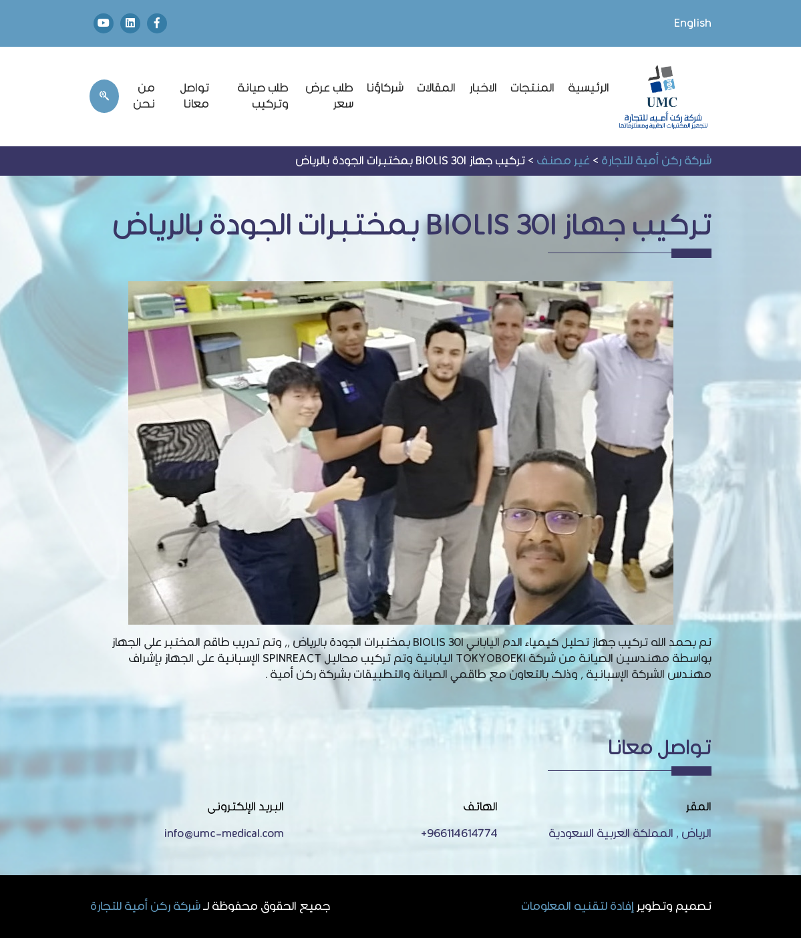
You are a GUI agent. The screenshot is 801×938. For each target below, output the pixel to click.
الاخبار (483, 87)
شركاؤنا (385, 87)
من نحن (144, 95)
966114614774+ (459, 834)
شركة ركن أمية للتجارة (145, 907)
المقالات (436, 87)
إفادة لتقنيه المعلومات (577, 907)
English (692, 23)
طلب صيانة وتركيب (263, 95)
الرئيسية (588, 87)
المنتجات (532, 87)
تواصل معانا (194, 95)
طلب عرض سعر (329, 95)
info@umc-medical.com (224, 834)
